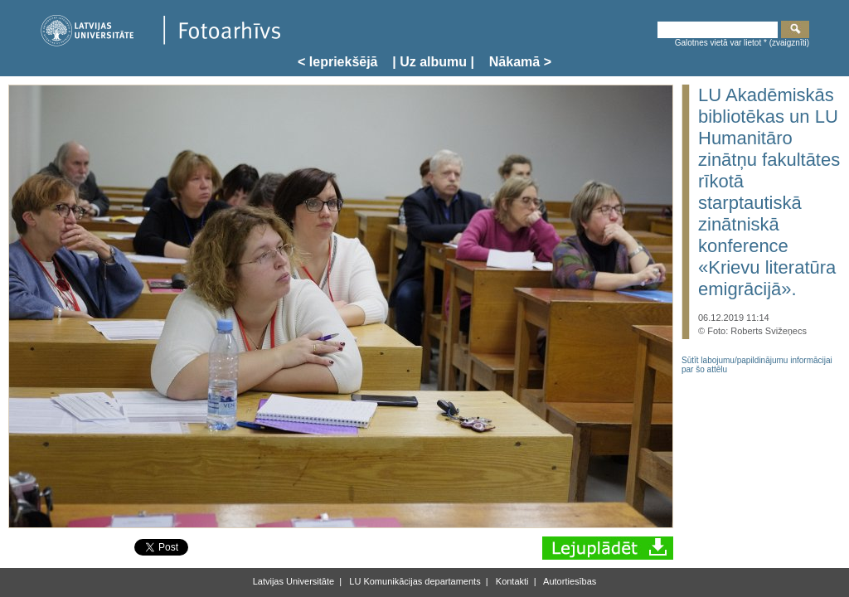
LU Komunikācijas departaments (413, 581)
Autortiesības (569, 581)
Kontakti (511, 581)
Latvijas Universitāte (293, 581)
